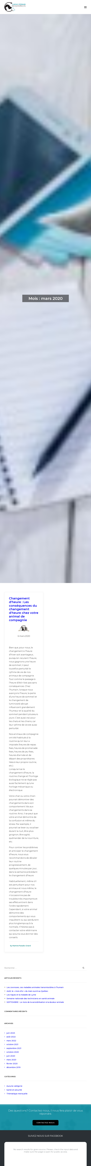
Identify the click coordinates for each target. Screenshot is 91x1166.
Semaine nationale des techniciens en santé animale (30, 998)
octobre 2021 (12, 1044)
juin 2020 (10, 1056)
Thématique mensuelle (16, 1094)
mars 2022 (11, 1041)
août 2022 (11, 1037)
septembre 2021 (13, 1048)
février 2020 (12, 1063)
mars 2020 (11, 1060)
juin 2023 (10, 1033)
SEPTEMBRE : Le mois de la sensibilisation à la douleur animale (35, 1002)
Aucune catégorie (14, 1086)
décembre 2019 (13, 1067)
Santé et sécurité (14, 1090)
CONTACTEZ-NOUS (45, 1123)
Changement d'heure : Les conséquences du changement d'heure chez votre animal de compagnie (23, 609)
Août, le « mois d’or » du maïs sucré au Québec (27, 991)
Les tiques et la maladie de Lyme (21, 995)
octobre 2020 (12, 1052)
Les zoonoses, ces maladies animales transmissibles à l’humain (35, 987)
